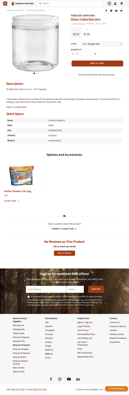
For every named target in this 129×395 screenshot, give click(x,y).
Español (48, 326)
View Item (12, 201)
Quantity (76, 50)
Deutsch (49, 338)
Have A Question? (16, 107)
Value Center (19, 371)
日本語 (48, 346)
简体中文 (49, 350)
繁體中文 (49, 354)
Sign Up (96, 289)
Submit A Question (64, 229)
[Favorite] (56, 20)
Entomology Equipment (36, 10)
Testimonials (18, 333)
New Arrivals (19, 367)
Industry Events (117, 334)
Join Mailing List (84, 338)
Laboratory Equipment (15, 10)
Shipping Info (19, 329)
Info (47, 322)
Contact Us (115, 322)
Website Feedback (118, 338)
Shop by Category (21, 349)
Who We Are (18, 325)
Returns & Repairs (21, 337)
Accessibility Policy (86, 334)
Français (49, 334)
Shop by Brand (19, 357)
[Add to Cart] (97, 63)
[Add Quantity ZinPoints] (95, 53)
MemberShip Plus (85, 356)
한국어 (48, 357)
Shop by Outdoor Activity (20, 362)
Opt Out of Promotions (82, 343)
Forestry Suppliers (83, 16)
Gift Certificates (84, 353)
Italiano (48, 342)
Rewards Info (19, 341)
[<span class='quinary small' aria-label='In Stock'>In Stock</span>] (90, 24)
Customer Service (118, 326)
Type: (74, 44)
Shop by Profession (21, 353)
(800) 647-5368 (17, 389)
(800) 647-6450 (40, 389)
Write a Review (64, 253)
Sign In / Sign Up (84, 322)
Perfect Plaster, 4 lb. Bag (17, 191)
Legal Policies (83, 326)
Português (50, 330)
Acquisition (115, 342)
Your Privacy (83, 330)
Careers (113, 330)
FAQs (79, 349)
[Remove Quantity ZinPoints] (73, 53)
